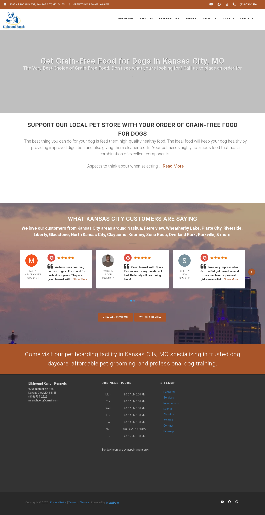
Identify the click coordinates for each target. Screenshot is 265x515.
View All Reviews (115, 317)
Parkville (206, 234)
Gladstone (59, 234)
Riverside (232, 228)
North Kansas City (88, 234)
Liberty (40, 234)
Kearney (136, 234)
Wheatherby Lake (183, 228)
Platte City (211, 228)
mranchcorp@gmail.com (43, 400)
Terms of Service (78, 502)
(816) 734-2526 (37, 396)
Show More (80, 279)
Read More (173, 166)
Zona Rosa (156, 234)
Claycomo (116, 234)
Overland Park (182, 234)
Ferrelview (154, 228)
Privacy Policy (58, 502)
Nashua (134, 228)
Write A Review (150, 317)
